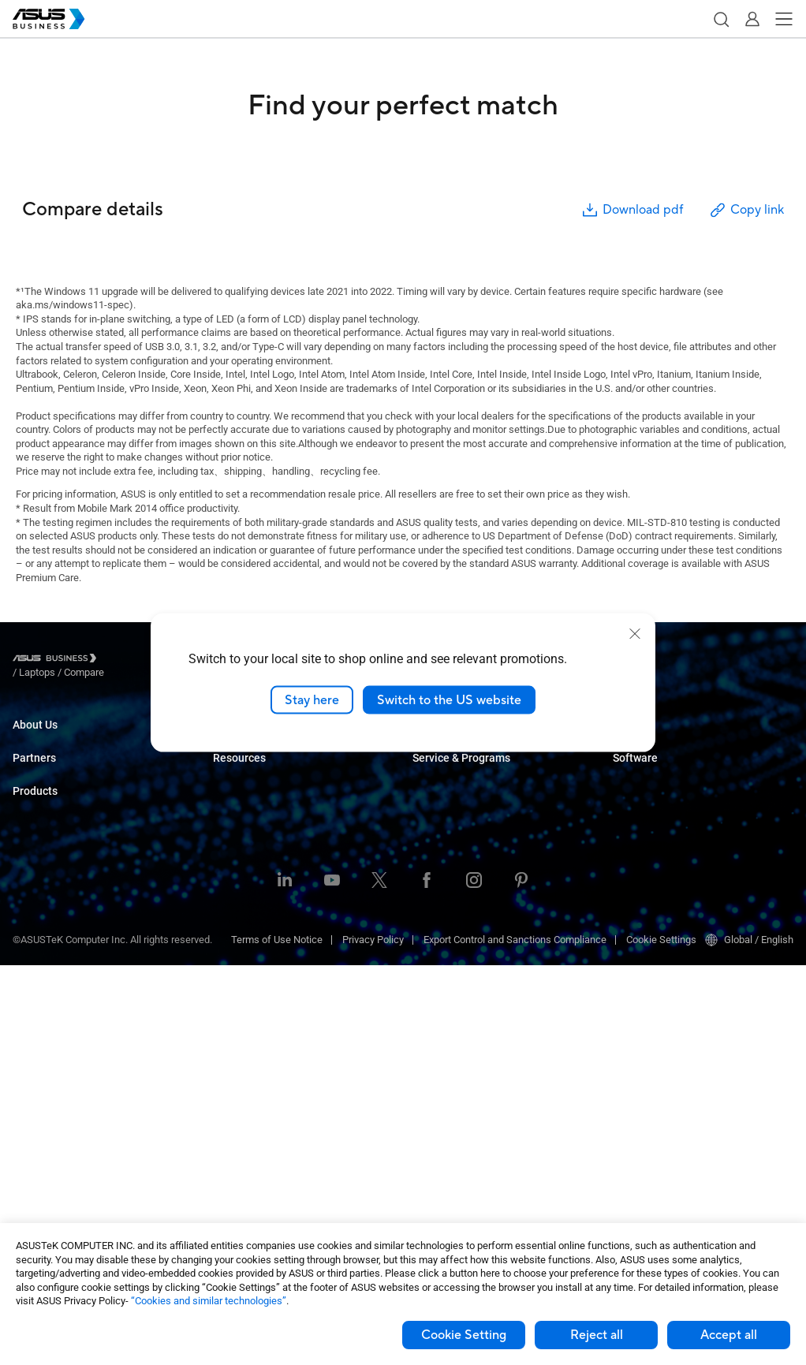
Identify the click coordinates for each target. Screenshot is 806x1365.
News (226, 1130)
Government (240, 952)
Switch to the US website (449, 699)
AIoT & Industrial (50, 1072)
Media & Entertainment (263, 905)
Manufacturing (245, 857)
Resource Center (250, 1059)
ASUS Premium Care (457, 823)
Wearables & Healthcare (67, 1143)
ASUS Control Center (658, 823)
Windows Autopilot (654, 870)
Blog (223, 1107)
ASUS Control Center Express (677, 846)
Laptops (31, 883)
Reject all (596, 1335)
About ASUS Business (61, 739)
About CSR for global (58, 763)
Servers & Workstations (65, 1001)
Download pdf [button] (631, 210)
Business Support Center (668, 739)
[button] (720, 18)
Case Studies (242, 1083)
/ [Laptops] (124, 660)
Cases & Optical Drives (63, 1119)
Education (235, 787)
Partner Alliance (48, 823)
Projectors (35, 977)
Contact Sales (443, 763)
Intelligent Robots (52, 1167)
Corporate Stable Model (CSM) (479, 846)
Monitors (32, 954)
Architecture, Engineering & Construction (302, 881)
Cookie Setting (463, 1335)
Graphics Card (44, 1048)
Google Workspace (255, 999)
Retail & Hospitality (255, 810)
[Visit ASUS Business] (58, 661)
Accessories (41, 1190)
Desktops (34, 906)
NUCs (25, 930)
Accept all (728, 1335)
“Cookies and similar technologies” (208, 1301)
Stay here (312, 699)
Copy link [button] (746, 210)
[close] (635, 633)
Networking (38, 1096)
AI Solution (237, 976)
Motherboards (44, 1025)
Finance (230, 928)
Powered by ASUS (452, 870)
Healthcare (237, 834)
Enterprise (235, 763)
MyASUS (632, 799)
